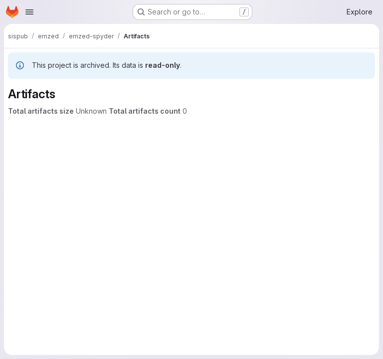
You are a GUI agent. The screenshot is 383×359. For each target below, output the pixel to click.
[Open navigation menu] (29, 12)
